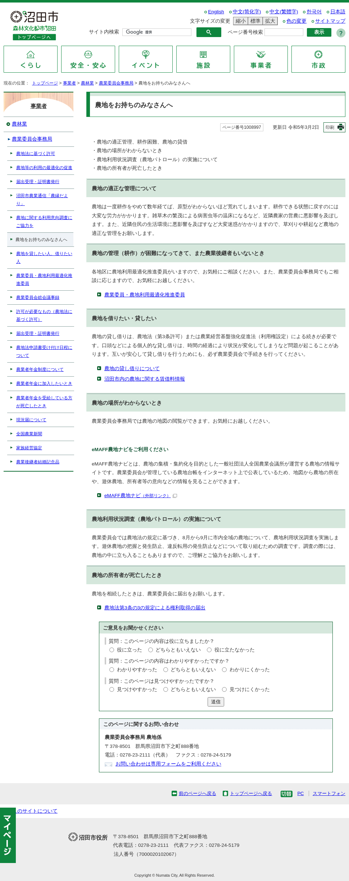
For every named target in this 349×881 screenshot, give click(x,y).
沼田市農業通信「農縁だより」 (42, 199)
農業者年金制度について (40, 369)
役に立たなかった (234, 650)
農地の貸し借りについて (132, 368)
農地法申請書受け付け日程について (44, 351)
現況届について (31, 419)
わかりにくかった (250, 669)
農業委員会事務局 (116, 83)
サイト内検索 (104, 32)
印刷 (330, 127)
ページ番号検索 (245, 32)
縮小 (240, 21)
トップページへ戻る (251, 793)
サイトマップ (330, 21)
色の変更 (296, 21)
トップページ (45, 83)
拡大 (269, 21)
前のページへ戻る (197, 793)
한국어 (314, 11)
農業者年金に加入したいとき (44, 383)
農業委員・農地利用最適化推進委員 (144, 295)
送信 (216, 701)
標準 (254, 21)
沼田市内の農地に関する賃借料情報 (144, 379)
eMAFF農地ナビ (140, 495)
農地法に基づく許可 (35, 153)
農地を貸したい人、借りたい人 (44, 257)
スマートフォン (329, 793)
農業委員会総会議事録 (37, 297)
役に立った (129, 650)
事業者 (69, 83)
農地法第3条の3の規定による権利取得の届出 (154, 607)
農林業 (87, 83)
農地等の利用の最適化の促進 (44, 167)
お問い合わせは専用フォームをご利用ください (168, 764)
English (216, 11)
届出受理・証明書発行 (37, 181)
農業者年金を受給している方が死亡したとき (44, 401)
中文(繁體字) (283, 11)
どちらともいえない (178, 650)
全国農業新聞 (29, 433)
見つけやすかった (137, 689)
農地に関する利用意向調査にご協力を (44, 221)
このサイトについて (35, 811)
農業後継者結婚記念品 (37, 461)
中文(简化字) (247, 11)
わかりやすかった (137, 669)
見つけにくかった (250, 689)
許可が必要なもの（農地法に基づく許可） (44, 315)
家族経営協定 (29, 447)
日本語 (337, 11)
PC (300, 793)
